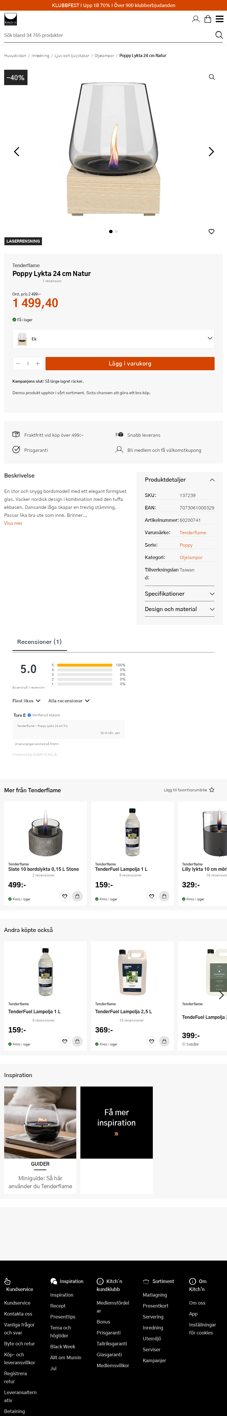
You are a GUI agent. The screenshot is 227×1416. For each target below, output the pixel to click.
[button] (211, 231)
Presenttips (62, 1316)
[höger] (211, 152)
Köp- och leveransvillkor (19, 1358)
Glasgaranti (109, 1354)
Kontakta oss (18, 1313)
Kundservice (17, 1302)
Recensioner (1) (39, 641)
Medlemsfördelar (113, 1306)
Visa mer (13, 522)
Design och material (171, 609)
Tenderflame (26, 265)
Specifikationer (164, 593)
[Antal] (28, 363)
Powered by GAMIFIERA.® (34, 754)
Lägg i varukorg (130, 363)
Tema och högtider (60, 1331)
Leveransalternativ (20, 1396)
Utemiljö (152, 1338)
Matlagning (155, 1294)
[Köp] (77, 896)
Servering (153, 1316)
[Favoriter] (64, 896)
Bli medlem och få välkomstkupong (164, 449)
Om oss (197, 1302)
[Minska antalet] (18, 363)
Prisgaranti (36, 449)
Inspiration (61, 1294)
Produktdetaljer (165, 479)
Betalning (14, 1411)
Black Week (62, 1346)
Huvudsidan (15, 55)
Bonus (103, 1321)
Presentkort (155, 1305)
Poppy (186, 544)
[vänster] (17, 152)
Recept (58, 1305)
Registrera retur (15, 1377)
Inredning (40, 55)
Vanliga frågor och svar (19, 1328)
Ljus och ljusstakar (72, 55)
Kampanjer (154, 1360)
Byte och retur (19, 1343)
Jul (53, 1368)
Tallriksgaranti (112, 1343)
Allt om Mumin (65, 1357)
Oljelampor (104, 55)
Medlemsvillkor (113, 1365)
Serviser (151, 1349)
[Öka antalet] (38, 363)
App (193, 1313)
